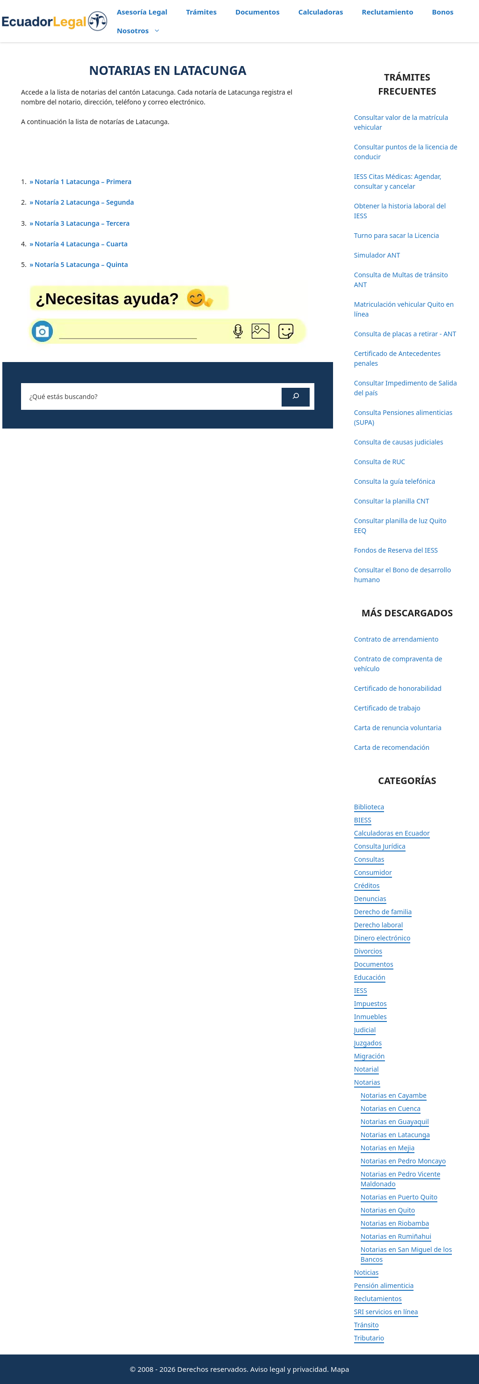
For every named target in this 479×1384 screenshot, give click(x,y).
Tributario (369, 1337)
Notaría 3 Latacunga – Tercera (82, 223)
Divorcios (368, 951)
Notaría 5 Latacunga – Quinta (81, 264)
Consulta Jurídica (380, 846)
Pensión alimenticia (384, 1285)
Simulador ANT (377, 255)
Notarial (366, 1069)
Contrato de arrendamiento (396, 639)
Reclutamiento (388, 11)
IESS (360, 990)
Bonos (443, 11)
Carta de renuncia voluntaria (398, 727)
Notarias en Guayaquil (395, 1121)
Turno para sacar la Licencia (396, 235)
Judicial (365, 1029)
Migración (369, 1055)
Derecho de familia (383, 911)
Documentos (257, 11)
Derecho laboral (378, 924)
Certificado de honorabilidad (398, 688)
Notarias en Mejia (387, 1147)
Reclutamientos (378, 1298)
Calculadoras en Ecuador (392, 833)
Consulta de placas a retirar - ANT (405, 333)
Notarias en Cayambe (394, 1095)
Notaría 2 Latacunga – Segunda (84, 202)
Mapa (340, 1369)
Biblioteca (369, 806)
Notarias (367, 1082)
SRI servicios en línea (386, 1311)
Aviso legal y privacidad (288, 1369)
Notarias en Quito (388, 1210)
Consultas (369, 859)
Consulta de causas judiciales (398, 441)
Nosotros (143, 30)
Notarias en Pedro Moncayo (403, 1160)
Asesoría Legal (142, 11)
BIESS (362, 819)
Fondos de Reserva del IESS (396, 550)
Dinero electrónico (382, 937)
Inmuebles (370, 1016)
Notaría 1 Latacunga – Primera (83, 181)
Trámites (201, 11)
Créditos (367, 885)
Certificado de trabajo (387, 707)
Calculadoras (320, 11)
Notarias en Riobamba (395, 1223)
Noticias (366, 1272)
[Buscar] (296, 397)
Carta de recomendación (391, 747)
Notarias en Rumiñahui (396, 1236)
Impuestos (370, 1003)
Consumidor (373, 872)
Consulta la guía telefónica (394, 481)
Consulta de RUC (379, 461)
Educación (369, 977)
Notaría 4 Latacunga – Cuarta (81, 243)
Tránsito (366, 1324)
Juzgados (368, 1042)
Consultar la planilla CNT (391, 500)
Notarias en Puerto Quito (399, 1196)
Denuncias (370, 898)
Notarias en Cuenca (391, 1108)
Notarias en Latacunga (395, 1134)
